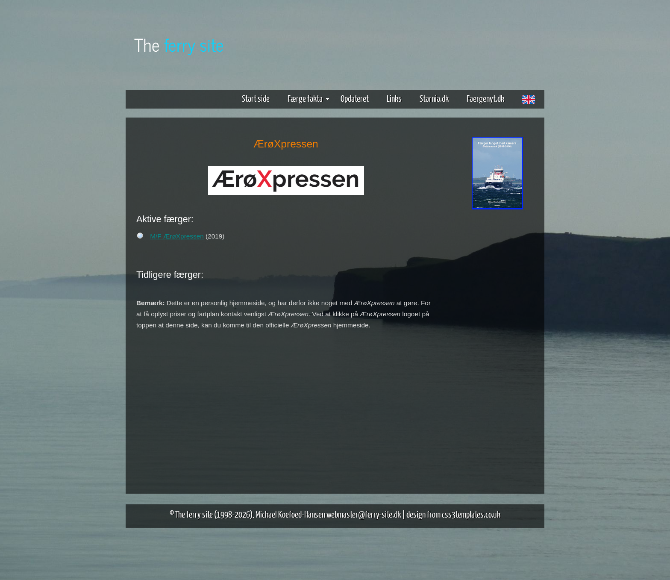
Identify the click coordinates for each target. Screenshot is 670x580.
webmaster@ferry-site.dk (363, 514)
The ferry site (194, 514)
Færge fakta (308, 98)
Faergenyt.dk (485, 98)
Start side (256, 98)
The (179, 44)
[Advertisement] (497, 345)
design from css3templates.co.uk (453, 514)
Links (394, 98)
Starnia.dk (434, 98)
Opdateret (355, 98)
